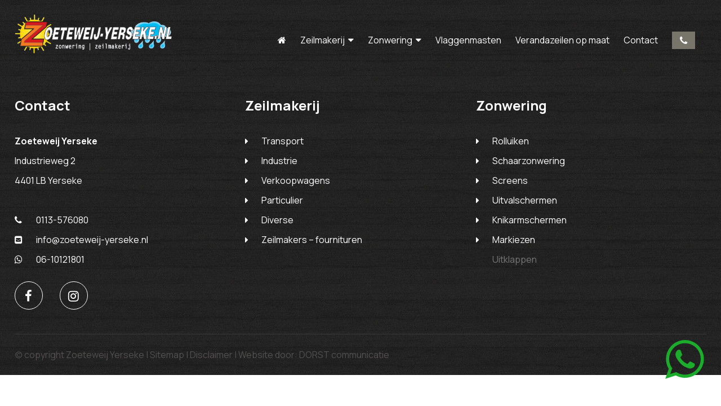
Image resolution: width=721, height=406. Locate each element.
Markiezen (513, 239)
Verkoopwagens (295, 180)
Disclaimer (211, 354)
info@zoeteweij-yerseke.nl (81, 239)
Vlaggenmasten (468, 40)
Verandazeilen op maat (562, 40)
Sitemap (167, 354)
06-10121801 (49, 259)
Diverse (277, 220)
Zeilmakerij (322, 40)
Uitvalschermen (524, 200)
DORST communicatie (344, 354)
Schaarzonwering (528, 161)
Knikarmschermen (529, 220)
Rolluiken (510, 141)
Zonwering (390, 40)
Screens (510, 180)
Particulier (282, 200)
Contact (641, 40)
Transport (282, 141)
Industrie (279, 161)
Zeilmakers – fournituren (311, 239)
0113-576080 (683, 40)
